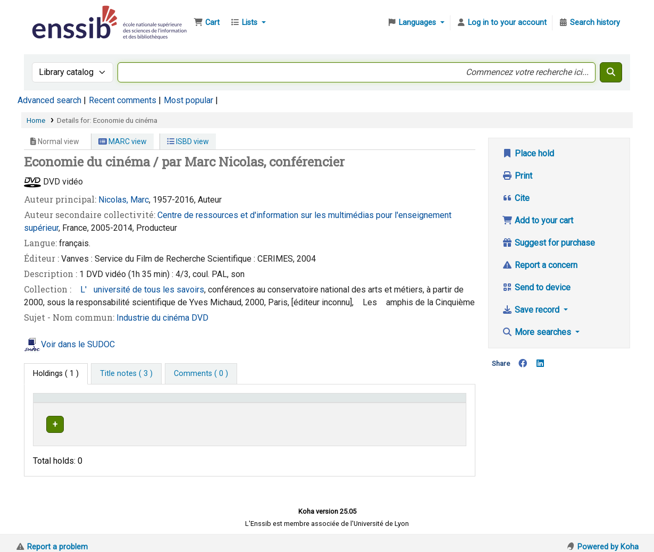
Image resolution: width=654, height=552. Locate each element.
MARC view (122, 141)
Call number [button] (321, 402)
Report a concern (539, 265)
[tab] (126, 373)
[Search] (611, 72)
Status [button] (429, 402)
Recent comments (122, 100)
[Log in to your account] (501, 23)
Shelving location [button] (232, 402)
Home (36, 120)
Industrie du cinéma (153, 318)
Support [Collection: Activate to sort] (157, 402)
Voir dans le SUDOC (78, 344)
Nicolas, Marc (123, 200)
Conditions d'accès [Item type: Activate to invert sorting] (70, 402)
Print (517, 176)
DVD (199, 318)
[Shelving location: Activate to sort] (247, 402)
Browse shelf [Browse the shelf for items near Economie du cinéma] (361, 422)
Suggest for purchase (548, 243)
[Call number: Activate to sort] (354, 402)
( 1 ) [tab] (56, 373)
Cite (516, 198)
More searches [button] (537, 332)
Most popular (188, 100)
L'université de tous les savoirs (138, 290)
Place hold (528, 153)
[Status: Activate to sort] (439, 402)
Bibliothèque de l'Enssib (56, 15)
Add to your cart (537, 220)
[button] (206, 23)
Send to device (536, 287)
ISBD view (188, 141)
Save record (531, 310)
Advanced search (49, 100)
